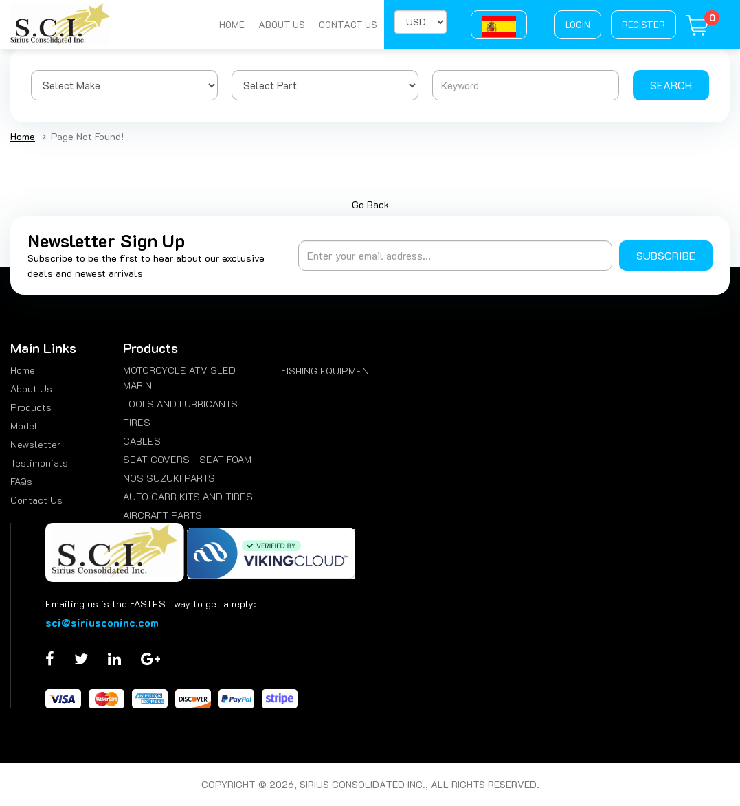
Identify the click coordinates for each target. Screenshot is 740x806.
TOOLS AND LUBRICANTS (180, 403)
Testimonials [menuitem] (39, 462)
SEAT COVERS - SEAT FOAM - (190, 459)
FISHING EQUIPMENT (328, 370)
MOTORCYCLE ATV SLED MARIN (179, 377)
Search (671, 85)
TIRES (136, 422)
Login (577, 24)
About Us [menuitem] (31, 388)
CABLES (142, 440)
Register (643, 24)
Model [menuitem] (24, 425)
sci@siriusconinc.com (102, 622)
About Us (281, 24)
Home (232, 24)
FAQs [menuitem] (21, 481)
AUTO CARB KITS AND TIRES (188, 496)
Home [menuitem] (22, 370)
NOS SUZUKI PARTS (169, 477)
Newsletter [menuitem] (35, 444)
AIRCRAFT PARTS (162, 515)
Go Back (370, 204)
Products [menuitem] (31, 407)
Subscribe (665, 255)
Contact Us (348, 24)
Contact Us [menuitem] (36, 499)
